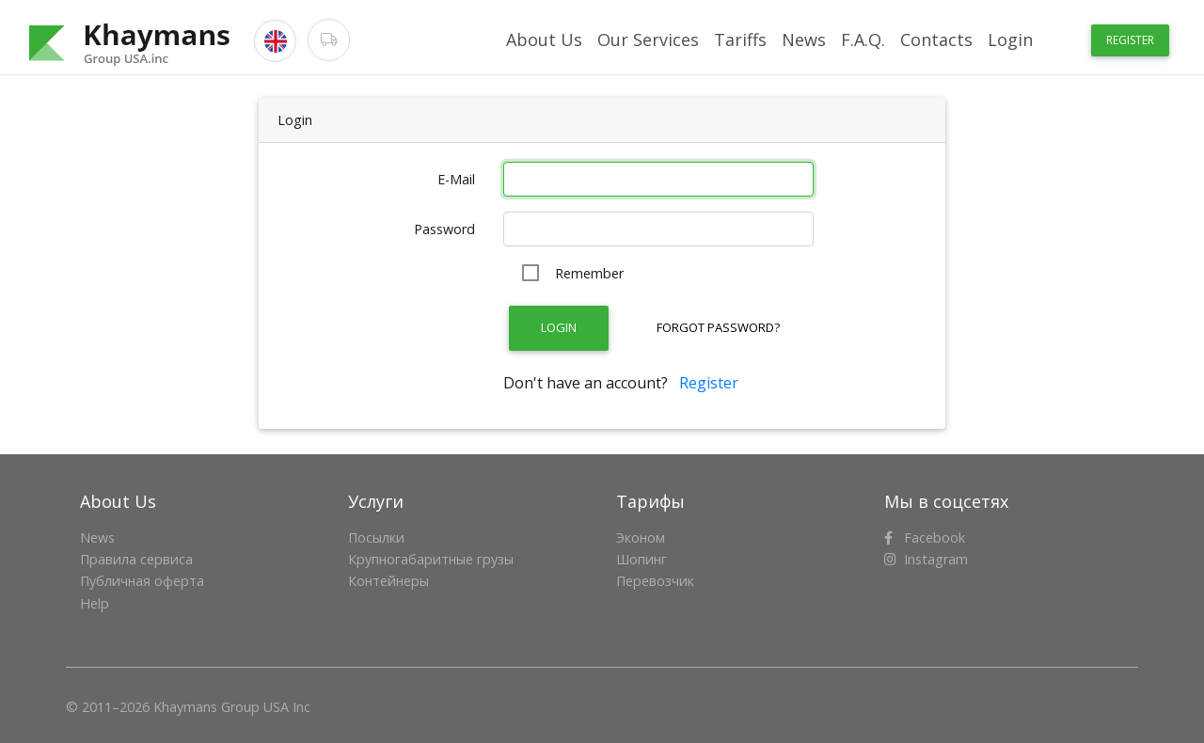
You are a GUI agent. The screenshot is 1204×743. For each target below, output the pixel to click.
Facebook (924, 537)
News (804, 39)
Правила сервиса (136, 559)
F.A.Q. (863, 39)
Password (444, 229)
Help (94, 603)
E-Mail (456, 179)
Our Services (648, 39)
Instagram (926, 559)
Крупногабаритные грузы (431, 559)
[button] (275, 41)
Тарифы (650, 501)
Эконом (640, 537)
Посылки (376, 537)
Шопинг (641, 559)
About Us (544, 39)
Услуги (376, 501)
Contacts (936, 39)
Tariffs (740, 39)
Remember (589, 273)
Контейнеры (388, 581)
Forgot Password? (718, 327)
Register (1130, 40)
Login (1010, 39)
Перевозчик (655, 581)
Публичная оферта (142, 581)
